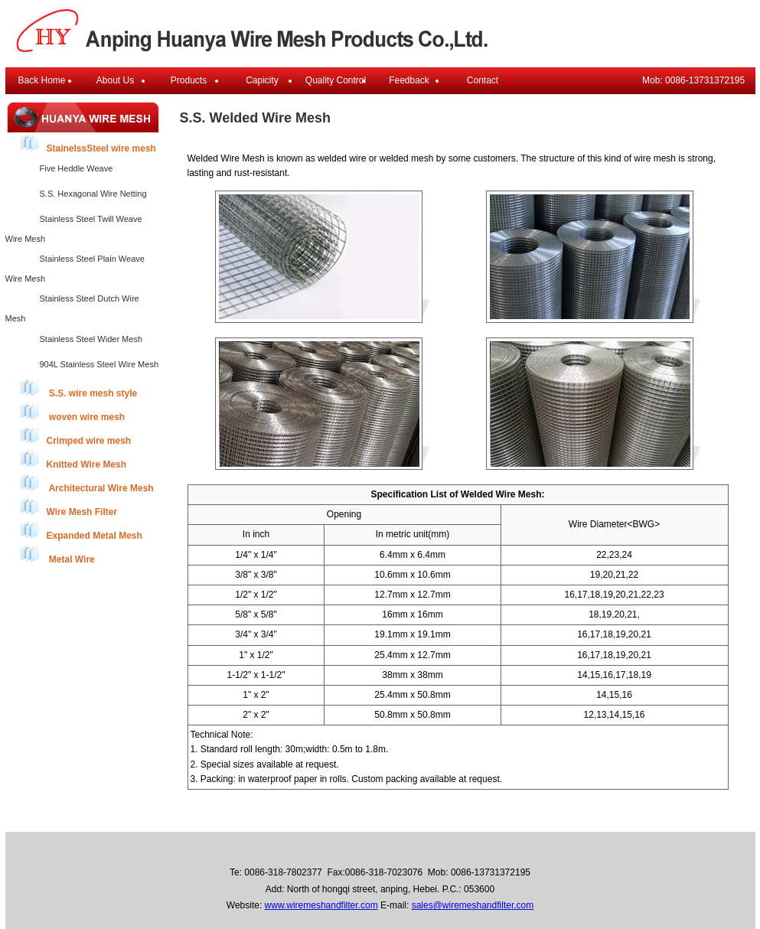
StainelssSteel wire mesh (88, 143)
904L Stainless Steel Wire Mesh (99, 364)
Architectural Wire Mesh (87, 483)
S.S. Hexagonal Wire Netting (93, 193)
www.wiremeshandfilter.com (321, 905)
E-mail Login (520, 818)
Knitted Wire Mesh (74, 459)
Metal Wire (58, 554)
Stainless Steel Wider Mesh (91, 339)
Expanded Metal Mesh (81, 530)
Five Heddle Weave (76, 168)
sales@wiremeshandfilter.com (473, 905)
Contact (482, 80)
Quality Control (335, 80)
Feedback (409, 80)
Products (189, 80)
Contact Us (456, 818)
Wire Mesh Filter (69, 507)
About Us (115, 80)
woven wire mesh (73, 412)
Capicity (262, 80)
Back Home (41, 80)
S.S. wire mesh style (79, 388)
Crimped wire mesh (76, 435)
